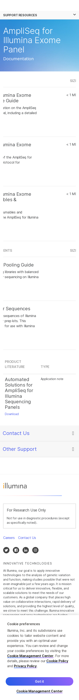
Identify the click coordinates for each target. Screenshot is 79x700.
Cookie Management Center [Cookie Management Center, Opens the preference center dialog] (39, 691)
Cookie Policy (57, 661)
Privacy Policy (25, 666)
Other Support (20, 449)
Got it (39, 681)
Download (12, 414)
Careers (9, 538)
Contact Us (16, 433)
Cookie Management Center (30, 656)
